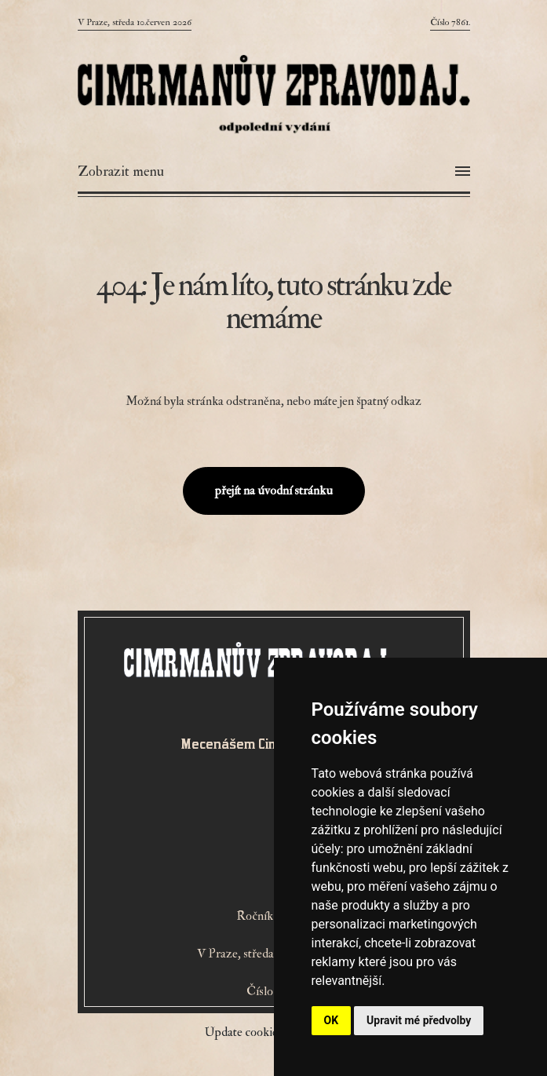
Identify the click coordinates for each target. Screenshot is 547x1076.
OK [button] (331, 1020)
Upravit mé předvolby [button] (418, 1020)
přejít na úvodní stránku (274, 490)
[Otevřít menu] (274, 171)
